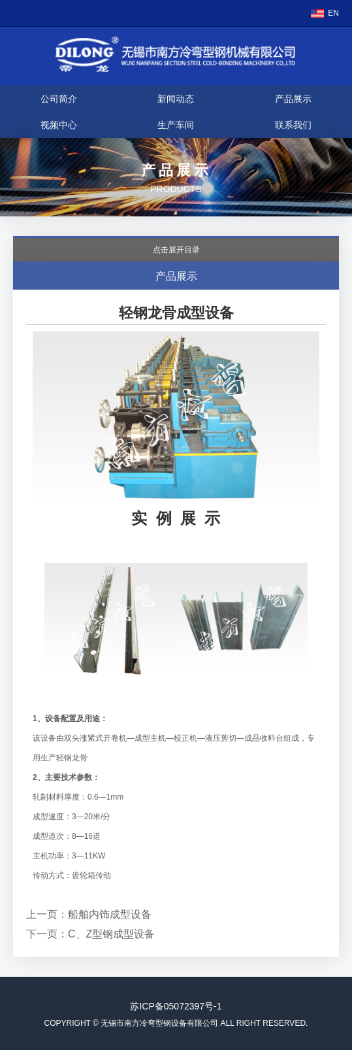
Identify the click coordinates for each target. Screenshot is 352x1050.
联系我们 (293, 125)
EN (333, 13)
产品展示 (293, 98)
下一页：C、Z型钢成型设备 (90, 934)
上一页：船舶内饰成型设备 (89, 914)
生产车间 (175, 125)
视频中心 (58, 125)
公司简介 (58, 98)
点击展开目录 (176, 249)
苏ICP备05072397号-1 (175, 1006)
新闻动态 (175, 98)
